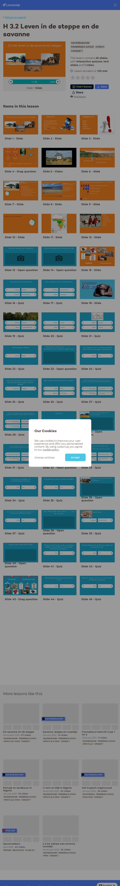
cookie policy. (51, 449)
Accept (75, 457)
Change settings (44, 457)
